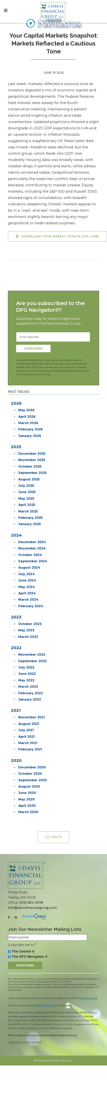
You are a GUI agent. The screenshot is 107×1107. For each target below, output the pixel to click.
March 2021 (27, 743)
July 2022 (26, 667)
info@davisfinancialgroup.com (32, 908)
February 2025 (30, 518)
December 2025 (31, 453)
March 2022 (28, 686)
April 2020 (27, 806)
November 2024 (32, 548)
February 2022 (30, 693)
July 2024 (26, 574)
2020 (16, 760)
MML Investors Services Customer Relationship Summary (42, 1035)
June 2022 (27, 674)
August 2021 (28, 724)
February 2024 (30, 606)
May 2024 (26, 587)
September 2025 (32, 473)
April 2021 (26, 737)
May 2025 (26, 498)
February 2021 (30, 749)
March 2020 (28, 812)
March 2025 (28, 511)
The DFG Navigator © (30, 956)
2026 (16, 403)
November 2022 (31, 654)
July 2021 (26, 730)
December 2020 (32, 767)
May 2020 (26, 799)
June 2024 (27, 580)
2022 (16, 647)
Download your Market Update (60, 236)
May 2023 (26, 630)
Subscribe (33, 348)
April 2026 (27, 417)
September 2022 (32, 661)
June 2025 (27, 492)
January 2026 (29, 436)
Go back (53, 837)
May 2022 (26, 680)
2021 (16, 710)
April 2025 (26, 505)
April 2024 (27, 593)
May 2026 (26, 410)
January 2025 (29, 524)
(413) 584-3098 (31, 902)
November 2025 (31, 460)
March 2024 (28, 599)
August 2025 (29, 479)
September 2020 (32, 780)
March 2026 (28, 423)
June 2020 (27, 793)
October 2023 (30, 624)
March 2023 (28, 637)
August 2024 (29, 567)
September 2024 (32, 561)
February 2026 (30, 429)
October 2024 (30, 555)
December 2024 (32, 542)
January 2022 (29, 699)
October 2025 (29, 466)
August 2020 (29, 786)
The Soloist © (23, 951)
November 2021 (31, 717)
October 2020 (30, 774)
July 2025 (26, 486)
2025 (16, 446)
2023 (16, 617)
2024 (16, 535)
